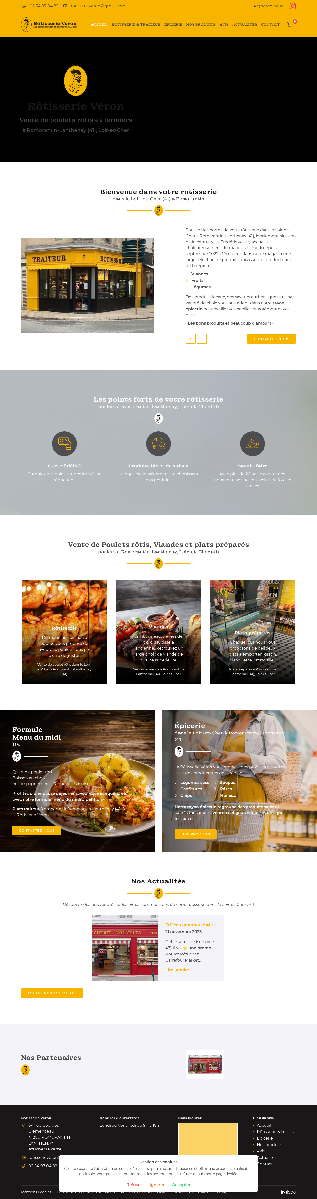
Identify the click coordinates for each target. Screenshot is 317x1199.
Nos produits (201, 24)
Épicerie (173, 24)
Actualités (244, 24)
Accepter (181, 1184)
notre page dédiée (221, 1174)
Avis (224, 24)
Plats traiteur (26, 809)
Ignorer (157, 1184)
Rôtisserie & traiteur (136, 24)
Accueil (99, 24)
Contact (270, 24)
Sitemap (219, 1192)
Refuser (134, 1184)
